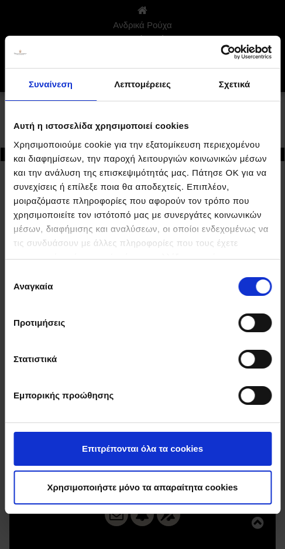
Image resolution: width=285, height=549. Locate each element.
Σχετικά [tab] (234, 84)
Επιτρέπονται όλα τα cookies (142, 448)
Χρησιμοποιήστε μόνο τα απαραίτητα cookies (142, 487)
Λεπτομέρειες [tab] (142, 84)
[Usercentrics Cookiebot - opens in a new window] (220, 52)
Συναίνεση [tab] (51, 84)
